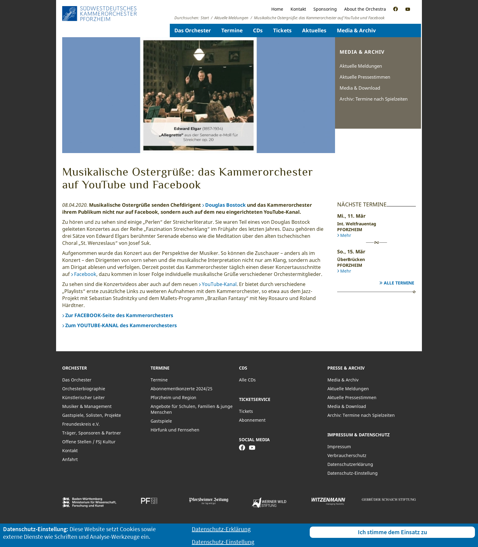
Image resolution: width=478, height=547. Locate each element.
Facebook (85, 274)
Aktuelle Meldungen (361, 66)
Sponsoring (325, 9)
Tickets (282, 30)
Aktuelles (314, 30)
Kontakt (298, 9)
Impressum (339, 446)
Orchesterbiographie (83, 388)
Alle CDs (247, 380)
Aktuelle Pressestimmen (365, 77)
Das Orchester (192, 30)
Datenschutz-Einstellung (352, 473)
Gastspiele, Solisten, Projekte (91, 415)
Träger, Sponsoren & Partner (91, 433)
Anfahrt (70, 459)
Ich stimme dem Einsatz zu (392, 532)
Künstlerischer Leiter (83, 397)
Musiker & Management (87, 406)
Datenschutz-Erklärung (221, 529)
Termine (232, 30)
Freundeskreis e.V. (81, 424)
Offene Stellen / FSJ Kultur (89, 442)
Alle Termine (399, 283)
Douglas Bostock (225, 205)
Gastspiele (161, 421)
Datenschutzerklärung (350, 464)
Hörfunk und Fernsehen (175, 430)
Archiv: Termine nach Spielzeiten (374, 99)
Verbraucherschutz (346, 455)
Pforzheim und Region (173, 397)
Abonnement (252, 420)
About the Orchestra (365, 9)
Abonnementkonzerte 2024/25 (181, 388)
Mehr (345, 235)
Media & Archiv (356, 30)
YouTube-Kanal (219, 284)
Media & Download (360, 88)
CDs (258, 30)
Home (277, 9)
